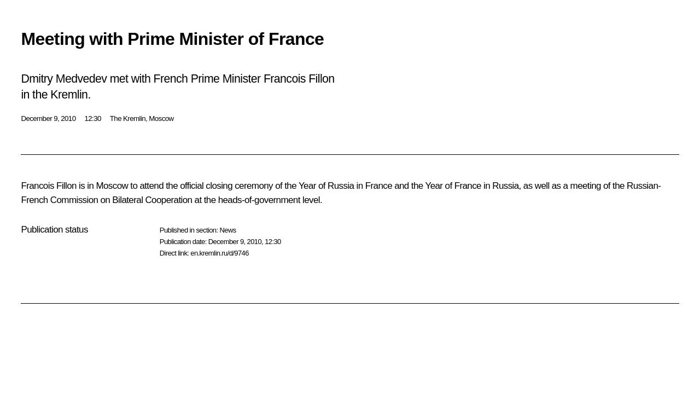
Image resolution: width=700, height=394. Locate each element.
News (227, 230)
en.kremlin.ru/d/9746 (219, 253)
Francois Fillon (49, 186)
